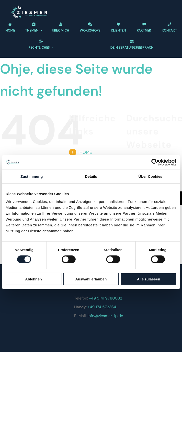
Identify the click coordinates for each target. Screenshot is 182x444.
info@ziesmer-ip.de (105, 315)
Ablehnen (33, 279)
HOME (86, 152)
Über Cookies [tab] (150, 176)
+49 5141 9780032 (105, 298)
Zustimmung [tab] (32, 176)
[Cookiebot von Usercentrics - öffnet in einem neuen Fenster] (155, 162)
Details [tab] (91, 176)
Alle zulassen (148, 279)
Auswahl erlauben (91, 279)
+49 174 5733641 (102, 307)
